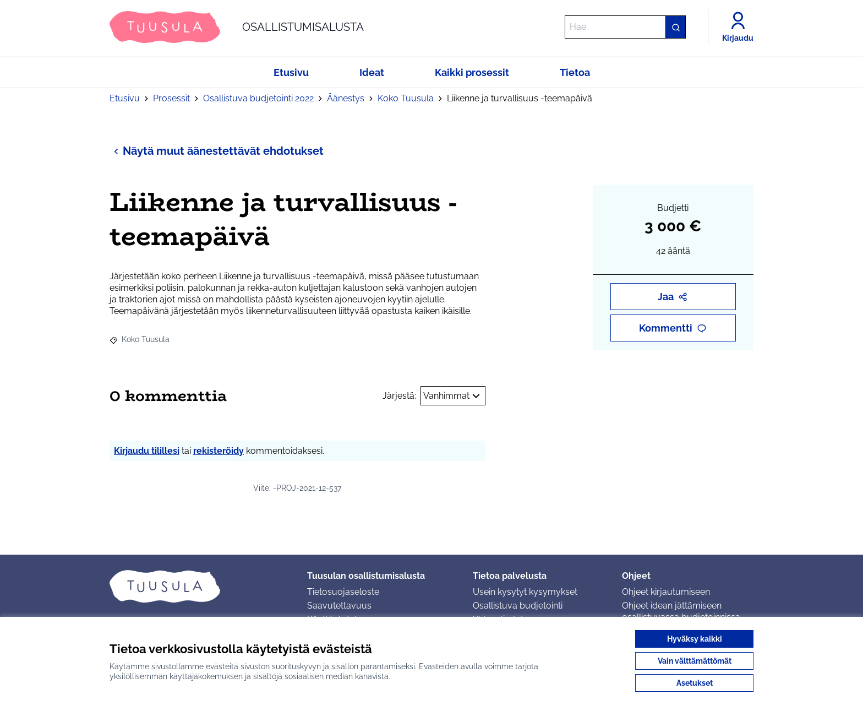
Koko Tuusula (406, 98)
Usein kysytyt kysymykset (525, 592)
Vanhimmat (453, 396)
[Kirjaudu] (737, 27)
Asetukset (694, 683)
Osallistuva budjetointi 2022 (258, 98)
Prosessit (171, 98)
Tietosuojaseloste (343, 592)
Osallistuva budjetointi (517, 605)
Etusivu (125, 98)
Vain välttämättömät (694, 661)
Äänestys (345, 98)
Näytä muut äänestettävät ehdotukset (217, 151)
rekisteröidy (218, 451)
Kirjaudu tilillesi (146, 451)
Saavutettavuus (339, 605)
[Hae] (625, 27)
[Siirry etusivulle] (237, 27)
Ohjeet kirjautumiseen (666, 592)
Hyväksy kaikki (694, 638)
